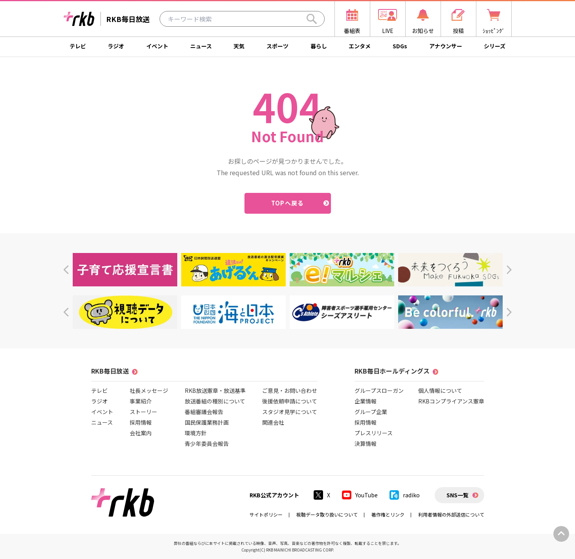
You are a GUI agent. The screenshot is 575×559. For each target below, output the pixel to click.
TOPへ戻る (287, 203)
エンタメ (360, 46)
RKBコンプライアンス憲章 (451, 401)
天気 (238, 46)
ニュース (201, 46)
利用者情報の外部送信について (451, 514)
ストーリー (143, 412)
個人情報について (440, 390)
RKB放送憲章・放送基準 (215, 390)
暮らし (318, 46)
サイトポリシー (266, 514)
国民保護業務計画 (207, 422)
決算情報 (366, 443)
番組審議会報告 (204, 412)
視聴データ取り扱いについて (327, 514)
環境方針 (196, 433)
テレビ (78, 46)
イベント (157, 46)
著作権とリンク (387, 514)
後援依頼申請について (289, 401)
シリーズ (494, 46)
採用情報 (141, 422)
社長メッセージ (149, 390)
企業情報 (366, 401)
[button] (65, 269)
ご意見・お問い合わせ (289, 390)
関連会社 (273, 422)
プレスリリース (374, 433)
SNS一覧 (457, 495)
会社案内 (141, 433)
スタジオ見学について (289, 412)
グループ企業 (371, 412)
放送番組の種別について (215, 401)
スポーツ (277, 46)
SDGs (400, 46)
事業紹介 (141, 401)
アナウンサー (445, 46)
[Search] (312, 19)
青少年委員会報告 (207, 443)
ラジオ (116, 46)
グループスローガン (379, 390)
